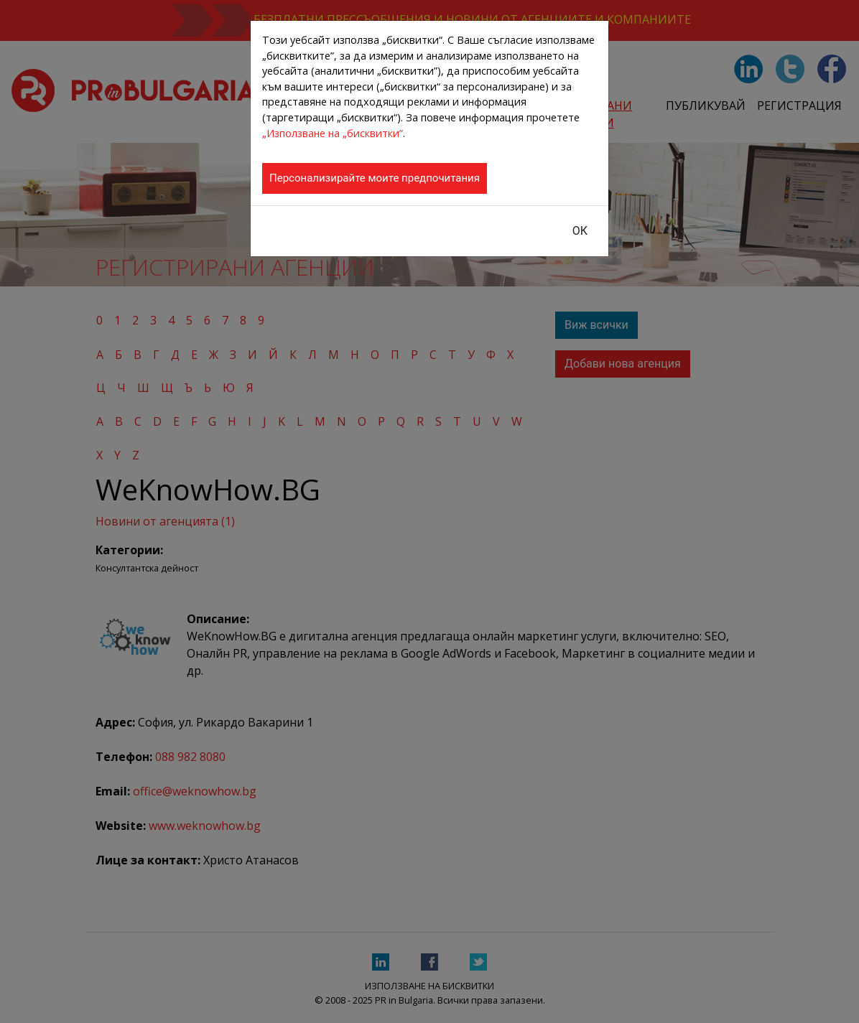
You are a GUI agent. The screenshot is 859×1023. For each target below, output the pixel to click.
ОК (580, 231)
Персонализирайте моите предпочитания (374, 178)
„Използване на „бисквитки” (332, 133)
